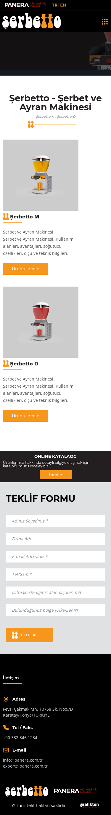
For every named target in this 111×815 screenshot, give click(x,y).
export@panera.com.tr (25, 766)
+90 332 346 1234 (20, 737)
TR (54, 5)
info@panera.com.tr (23, 760)
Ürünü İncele (25, 268)
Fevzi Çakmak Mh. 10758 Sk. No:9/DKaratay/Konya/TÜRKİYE (38, 712)
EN (63, 5)
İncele (55, 474)
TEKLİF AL (24, 635)
